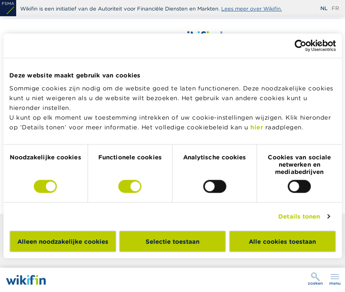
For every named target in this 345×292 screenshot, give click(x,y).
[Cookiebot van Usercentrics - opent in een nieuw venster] (300, 46)
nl (324, 8)
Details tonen (299, 216)
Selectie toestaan (172, 241)
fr (335, 8)
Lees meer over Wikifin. (251, 8)
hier (256, 127)
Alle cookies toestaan (282, 241)
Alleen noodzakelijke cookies (62, 241)
